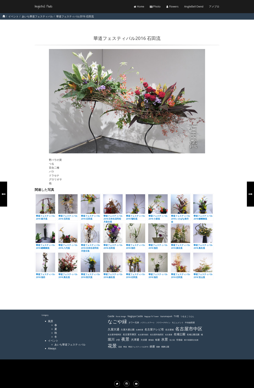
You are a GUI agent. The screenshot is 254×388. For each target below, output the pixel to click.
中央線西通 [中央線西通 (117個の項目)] (190, 322)
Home (139, 6)
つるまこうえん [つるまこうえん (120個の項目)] (187, 316)
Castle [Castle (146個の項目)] (111, 316)
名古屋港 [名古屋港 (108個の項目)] (168, 334)
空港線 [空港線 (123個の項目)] (179, 340)
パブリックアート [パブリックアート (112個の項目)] (147, 322)
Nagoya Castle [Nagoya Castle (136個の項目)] (135, 316)
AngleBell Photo (43, 6)
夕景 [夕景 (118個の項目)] (118, 340)
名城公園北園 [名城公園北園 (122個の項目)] (193, 334)
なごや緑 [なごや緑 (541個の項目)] (117, 321)
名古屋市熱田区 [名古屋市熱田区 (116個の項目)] (157, 334)
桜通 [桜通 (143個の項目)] (157, 339)
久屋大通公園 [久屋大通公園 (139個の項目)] (127, 329)
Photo (155, 6)
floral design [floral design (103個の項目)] (121, 316)
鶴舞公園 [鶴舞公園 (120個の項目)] (165, 346)
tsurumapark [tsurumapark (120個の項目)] (166, 316)
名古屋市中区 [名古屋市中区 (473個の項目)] (188, 329)
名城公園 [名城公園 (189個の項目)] (179, 334)
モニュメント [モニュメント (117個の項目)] (178, 322)
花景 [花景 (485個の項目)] (112, 346)
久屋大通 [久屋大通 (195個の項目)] (113, 329)
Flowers (172, 6)
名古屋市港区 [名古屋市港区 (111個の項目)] (143, 334)
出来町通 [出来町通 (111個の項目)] (139, 329)
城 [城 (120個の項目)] (202, 334)
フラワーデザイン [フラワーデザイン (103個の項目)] (163, 322)
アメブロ (214, 6)
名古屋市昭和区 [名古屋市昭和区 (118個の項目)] (114, 334)
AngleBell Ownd (193, 6)
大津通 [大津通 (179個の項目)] (135, 339)
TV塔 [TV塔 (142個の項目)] (176, 316)
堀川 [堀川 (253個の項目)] (111, 339)
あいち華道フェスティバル (70, 344)
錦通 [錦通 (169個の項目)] (152, 346)
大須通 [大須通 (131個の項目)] (144, 339)
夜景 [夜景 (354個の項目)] (125, 339)
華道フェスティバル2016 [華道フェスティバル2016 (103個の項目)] (138, 347)
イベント (53, 340)
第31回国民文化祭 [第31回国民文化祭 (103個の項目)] (191, 340)
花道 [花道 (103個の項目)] (120, 347)
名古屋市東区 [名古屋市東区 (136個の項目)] (129, 334)
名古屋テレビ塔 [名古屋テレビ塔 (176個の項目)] (154, 329)
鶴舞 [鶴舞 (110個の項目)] (158, 346)
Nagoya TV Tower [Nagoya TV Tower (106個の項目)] (151, 316)
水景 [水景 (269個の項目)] (164, 339)
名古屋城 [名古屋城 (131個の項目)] (169, 329)
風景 (50, 321)
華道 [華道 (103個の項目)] (125, 347)
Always (52, 348)
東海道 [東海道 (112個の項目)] (151, 340)
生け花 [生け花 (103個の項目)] (172, 340)
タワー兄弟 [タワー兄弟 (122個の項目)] (133, 322)
